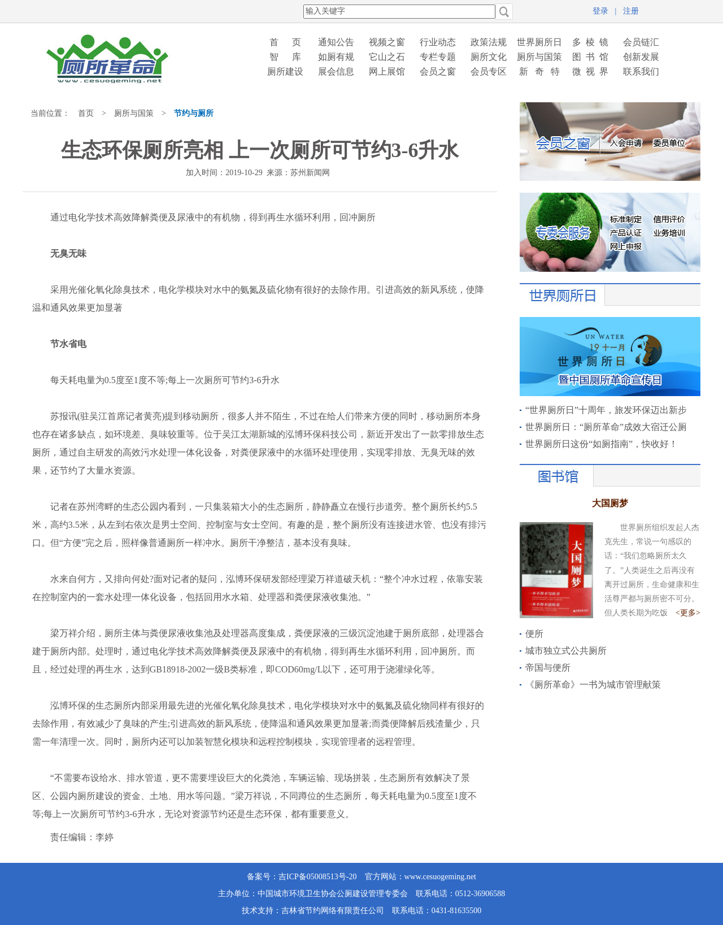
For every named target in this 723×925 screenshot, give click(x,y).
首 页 (285, 42)
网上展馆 (387, 71)
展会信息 (336, 71)
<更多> (688, 613)
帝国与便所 (547, 667)
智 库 (285, 57)
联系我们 (641, 71)
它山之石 (387, 57)
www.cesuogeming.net (440, 876)
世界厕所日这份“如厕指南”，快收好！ (601, 444)
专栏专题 (438, 57)
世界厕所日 (539, 42)
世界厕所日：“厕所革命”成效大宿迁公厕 (606, 427)
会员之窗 (438, 71)
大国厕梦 (610, 503)
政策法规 (489, 42)
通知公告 (336, 42)
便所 (534, 634)
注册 (631, 11)
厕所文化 (489, 57)
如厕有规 (336, 57)
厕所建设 (285, 71)
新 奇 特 (539, 71)
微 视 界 (590, 71)
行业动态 (438, 42)
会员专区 (489, 71)
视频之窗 (387, 42)
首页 (86, 113)
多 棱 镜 (590, 42)
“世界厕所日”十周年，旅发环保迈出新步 (606, 410)
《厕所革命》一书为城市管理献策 (593, 684)
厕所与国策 (539, 57)
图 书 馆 (590, 57)
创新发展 (641, 57)
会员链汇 (641, 42)
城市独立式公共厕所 (566, 650)
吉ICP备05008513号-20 (317, 876)
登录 (600, 11)
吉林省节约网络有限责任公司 (332, 910)
